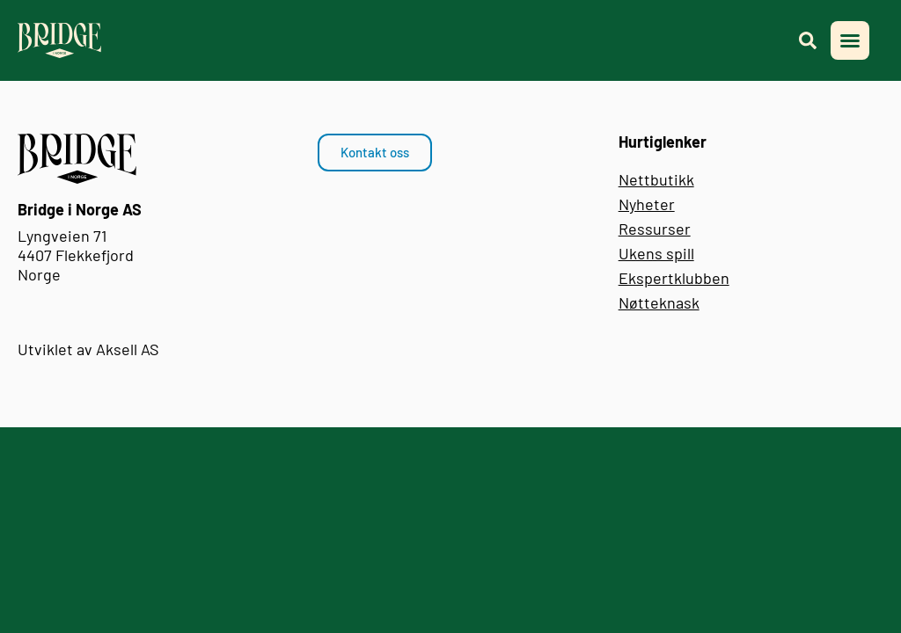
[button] (850, 40)
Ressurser (655, 228)
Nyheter (647, 204)
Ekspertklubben (674, 277)
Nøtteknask (659, 302)
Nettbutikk (656, 179)
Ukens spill (656, 253)
